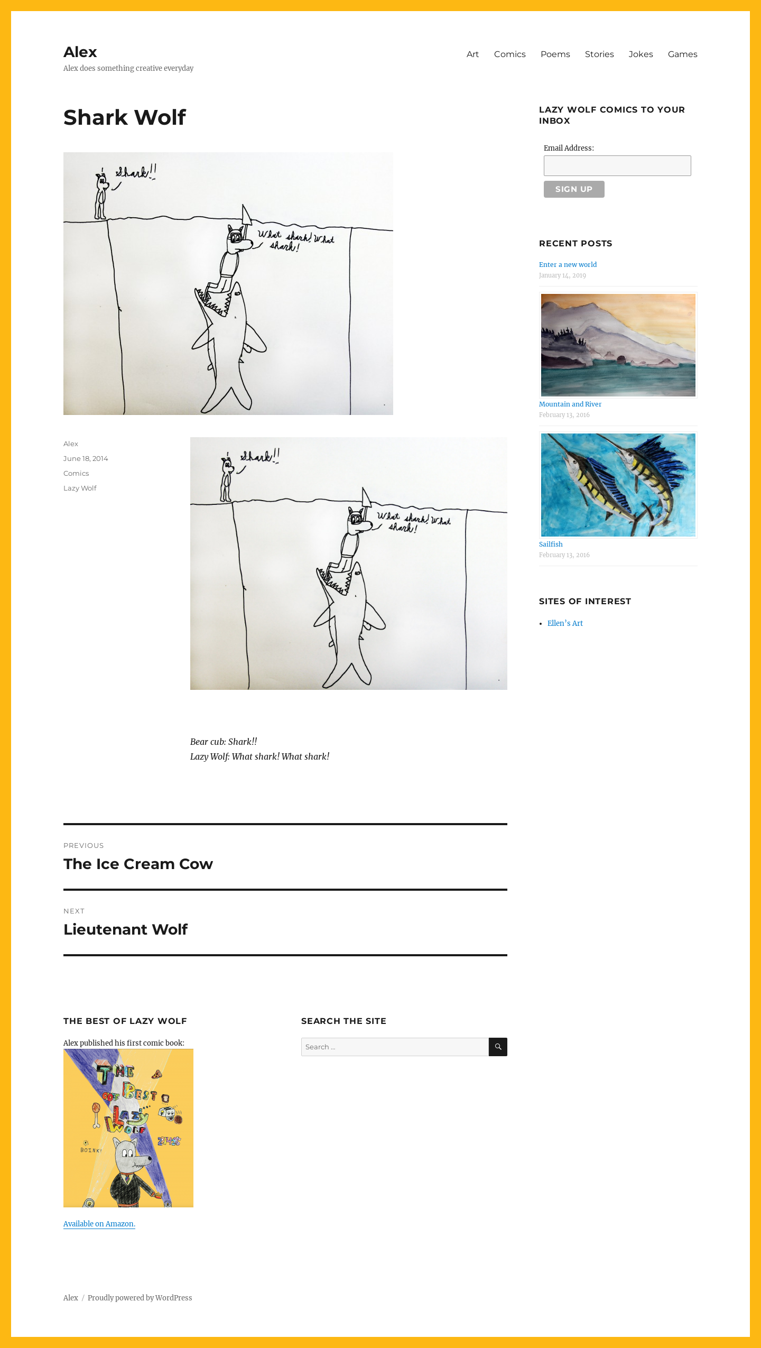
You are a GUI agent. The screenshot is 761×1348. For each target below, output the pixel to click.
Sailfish (551, 544)
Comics (510, 54)
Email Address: (569, 148)
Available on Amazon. (99, 1224)
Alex (80, 52)
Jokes (641, 54)
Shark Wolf (124, 117)
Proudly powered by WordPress (140, 1298)
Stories (599, 54)
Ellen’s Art (565, 623)
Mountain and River (570, 404)
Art (473, 54)
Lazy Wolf (79, 488)
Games (683, 54)
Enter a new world (568, 265)
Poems (555, 54)
